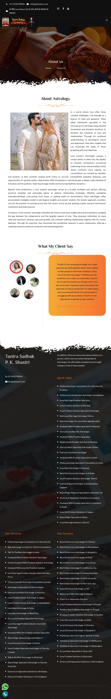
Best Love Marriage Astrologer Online (77, 416)
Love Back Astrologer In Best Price (23, 613)
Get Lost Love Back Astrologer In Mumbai (26, 592)
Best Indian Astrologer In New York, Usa (78, 583)
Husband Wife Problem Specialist (75, 437)
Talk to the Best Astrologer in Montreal (25, 657)
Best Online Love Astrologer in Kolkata (77, 473)
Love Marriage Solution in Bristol (74, 522)
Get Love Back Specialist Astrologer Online (79, 447)
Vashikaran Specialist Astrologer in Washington (81, 646)
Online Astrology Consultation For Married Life (29, 542)
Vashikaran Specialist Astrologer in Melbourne (80, 641)
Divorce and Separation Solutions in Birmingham (81, 661)
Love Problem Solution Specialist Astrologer (79, 411)
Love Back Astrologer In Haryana (74, 468)
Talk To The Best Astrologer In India (23, 552)
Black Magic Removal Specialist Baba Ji (25, 638)
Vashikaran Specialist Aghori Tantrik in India (79, 635)
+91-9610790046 (15, 376)
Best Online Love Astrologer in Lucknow (78, 562)
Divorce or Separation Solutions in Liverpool (80, 498)
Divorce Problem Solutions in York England (27, 676)
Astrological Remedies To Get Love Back (26, 587)
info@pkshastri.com (16, 381)
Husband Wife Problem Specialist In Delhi (78, 457)
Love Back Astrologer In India (21, 608)
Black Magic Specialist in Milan (73, 517)
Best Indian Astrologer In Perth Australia (78, 578)
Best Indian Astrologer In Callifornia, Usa (78, 568)
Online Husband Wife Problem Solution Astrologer (30, 562)
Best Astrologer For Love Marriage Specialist (80, 421)
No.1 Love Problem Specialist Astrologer (26, 618)
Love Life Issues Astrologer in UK (74, 588)
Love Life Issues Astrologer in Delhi (75, 620)
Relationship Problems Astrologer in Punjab (79, 609)
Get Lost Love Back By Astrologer (74, 431)
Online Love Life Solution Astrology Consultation (82, 395)
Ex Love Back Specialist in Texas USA (76, 651)
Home (48, 68)
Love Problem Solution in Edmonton (76, 656)
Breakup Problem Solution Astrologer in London (81, 615)
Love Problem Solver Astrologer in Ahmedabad (29, 603)
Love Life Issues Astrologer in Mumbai (77, 625)
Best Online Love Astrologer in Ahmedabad (79, 547)
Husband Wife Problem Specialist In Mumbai (80, 426)
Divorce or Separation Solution (74, 599)
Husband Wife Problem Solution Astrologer (27, 557)
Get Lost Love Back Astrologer (73, 452)
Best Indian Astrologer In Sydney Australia (79, 573)
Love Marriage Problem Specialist (75, 400)
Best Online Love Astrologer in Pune (76, 557)
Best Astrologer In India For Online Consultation (29, 547)
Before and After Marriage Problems (76, 594)
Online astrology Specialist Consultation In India (81, 463)
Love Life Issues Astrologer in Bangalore (77, 630)
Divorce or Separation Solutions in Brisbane (27, 671)
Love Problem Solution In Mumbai (75, 405)
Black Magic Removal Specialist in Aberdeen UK (81, 492)
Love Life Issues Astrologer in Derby (24, 643)
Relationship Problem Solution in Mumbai (78, 442)
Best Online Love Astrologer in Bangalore (78, 552)
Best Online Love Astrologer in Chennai (77, 542)
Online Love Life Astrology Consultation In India (29, 582)
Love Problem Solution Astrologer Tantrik (78, 478)
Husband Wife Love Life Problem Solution (26, 568)
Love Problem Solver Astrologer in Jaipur (26, 597)
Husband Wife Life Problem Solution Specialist (29, 632)
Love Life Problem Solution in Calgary (77, 512)
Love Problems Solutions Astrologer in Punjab (80, 604)
